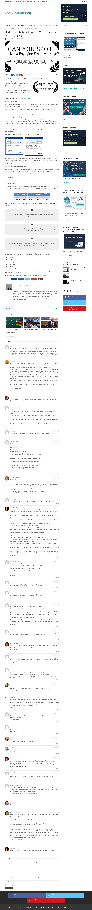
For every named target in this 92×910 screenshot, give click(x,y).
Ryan (11, 360)
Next (11, 335)
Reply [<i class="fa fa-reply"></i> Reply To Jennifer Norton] (57, 494)
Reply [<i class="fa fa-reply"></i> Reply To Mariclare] (57, 768)
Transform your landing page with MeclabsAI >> (73, 88)
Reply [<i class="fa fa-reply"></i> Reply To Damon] (57, 780)
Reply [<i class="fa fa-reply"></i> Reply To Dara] (57, 743)
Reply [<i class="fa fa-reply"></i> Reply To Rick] (57, 356)
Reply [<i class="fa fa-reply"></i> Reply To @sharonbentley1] (57, 797)
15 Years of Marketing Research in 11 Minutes (77, 268)
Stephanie (12, 441)
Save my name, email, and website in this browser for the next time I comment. (23, 884)
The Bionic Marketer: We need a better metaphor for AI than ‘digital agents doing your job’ (32, 1)
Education (51, 25)
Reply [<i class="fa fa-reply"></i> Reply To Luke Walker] (57, 587)
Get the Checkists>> (67, 57)
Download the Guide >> (68, 255)
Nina (11, 725)
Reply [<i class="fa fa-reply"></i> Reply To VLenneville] (57, 503)
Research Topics (41, 25)
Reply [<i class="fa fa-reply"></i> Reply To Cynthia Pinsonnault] (57, 651)
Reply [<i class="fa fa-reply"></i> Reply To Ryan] (57, 392)
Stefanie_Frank (14, 747)
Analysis (31, 25)
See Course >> (66, 182)
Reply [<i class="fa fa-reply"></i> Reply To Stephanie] (57, 472)
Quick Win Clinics (10, 25)
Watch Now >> (66, 119)
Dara (11, 737)
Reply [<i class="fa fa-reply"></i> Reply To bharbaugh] (57, 638)
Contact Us (71, 901)
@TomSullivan (13, 811)
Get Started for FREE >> (68, 150)
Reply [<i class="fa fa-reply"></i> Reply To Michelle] (57, 664)
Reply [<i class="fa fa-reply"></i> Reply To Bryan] (57, 721)
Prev (8, 335)
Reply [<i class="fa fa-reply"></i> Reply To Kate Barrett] (57, 556)
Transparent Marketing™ (76, 274)
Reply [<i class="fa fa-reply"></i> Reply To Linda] (57, 626)
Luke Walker (13, 581)
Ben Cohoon (13, 801)
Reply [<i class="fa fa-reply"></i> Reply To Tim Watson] (57, 426)
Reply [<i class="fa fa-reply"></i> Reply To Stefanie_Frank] (57, 753)
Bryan (11, 713)
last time (28, 98)
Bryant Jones (13, 683)
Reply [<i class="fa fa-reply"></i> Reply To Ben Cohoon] (57, 807)
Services (58, 25)
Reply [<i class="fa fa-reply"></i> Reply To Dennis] (57, 436)
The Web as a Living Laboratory (77, 280)
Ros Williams (13, 561)
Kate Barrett (13, 507)
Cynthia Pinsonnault (15, 642)
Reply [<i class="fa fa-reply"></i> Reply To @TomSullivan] (57, 843)
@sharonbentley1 (14, 784)
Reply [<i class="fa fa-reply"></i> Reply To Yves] (57, 679)
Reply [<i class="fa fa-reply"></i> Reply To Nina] (57, 733)
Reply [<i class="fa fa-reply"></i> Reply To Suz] (57, 402)
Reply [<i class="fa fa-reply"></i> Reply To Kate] (57, 853)
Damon (12, 772)
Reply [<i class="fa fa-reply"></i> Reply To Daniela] (57, 708)
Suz (11, 396)
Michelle (12, 655)
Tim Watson (13, 406)
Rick (11, 345)
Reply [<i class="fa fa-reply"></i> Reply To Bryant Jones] (57, 692)
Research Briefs (22, 25)
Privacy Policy (60, 901)
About (65, 25)
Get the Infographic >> (68, 219)
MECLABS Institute (27, 905)
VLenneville (13, 498)
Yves (11, 668)
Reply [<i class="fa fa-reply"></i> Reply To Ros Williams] (57, 577)
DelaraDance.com (26, 270)
